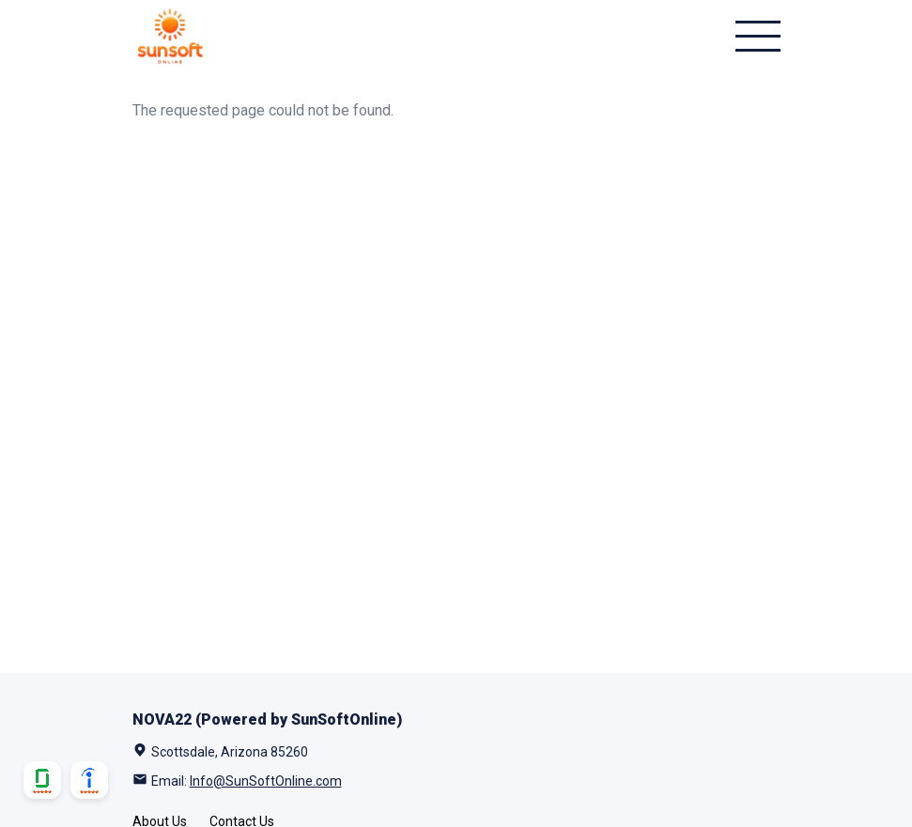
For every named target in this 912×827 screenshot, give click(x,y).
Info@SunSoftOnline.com (266, 781)
